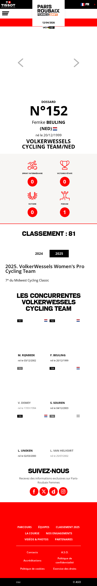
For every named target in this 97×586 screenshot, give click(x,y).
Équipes (43, 527)
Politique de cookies (32, 568)
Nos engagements (59, 533)
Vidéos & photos (36, 539)
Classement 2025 (68, 527)
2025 (59, 253)
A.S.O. (64, 552)
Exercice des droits (64, 568)
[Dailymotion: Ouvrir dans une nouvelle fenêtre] (53, 491)
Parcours (24, 527)
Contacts (32, 552)
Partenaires (64, 539)
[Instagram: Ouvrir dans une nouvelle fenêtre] (63, 491)
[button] (86, 4)
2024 (39, 253)
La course (32, 533)
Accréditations (32, 560)
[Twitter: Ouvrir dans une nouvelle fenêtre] (43, 491)
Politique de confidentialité (65, 560)
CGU (18, 582)
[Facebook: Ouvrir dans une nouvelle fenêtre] (34, 491)
